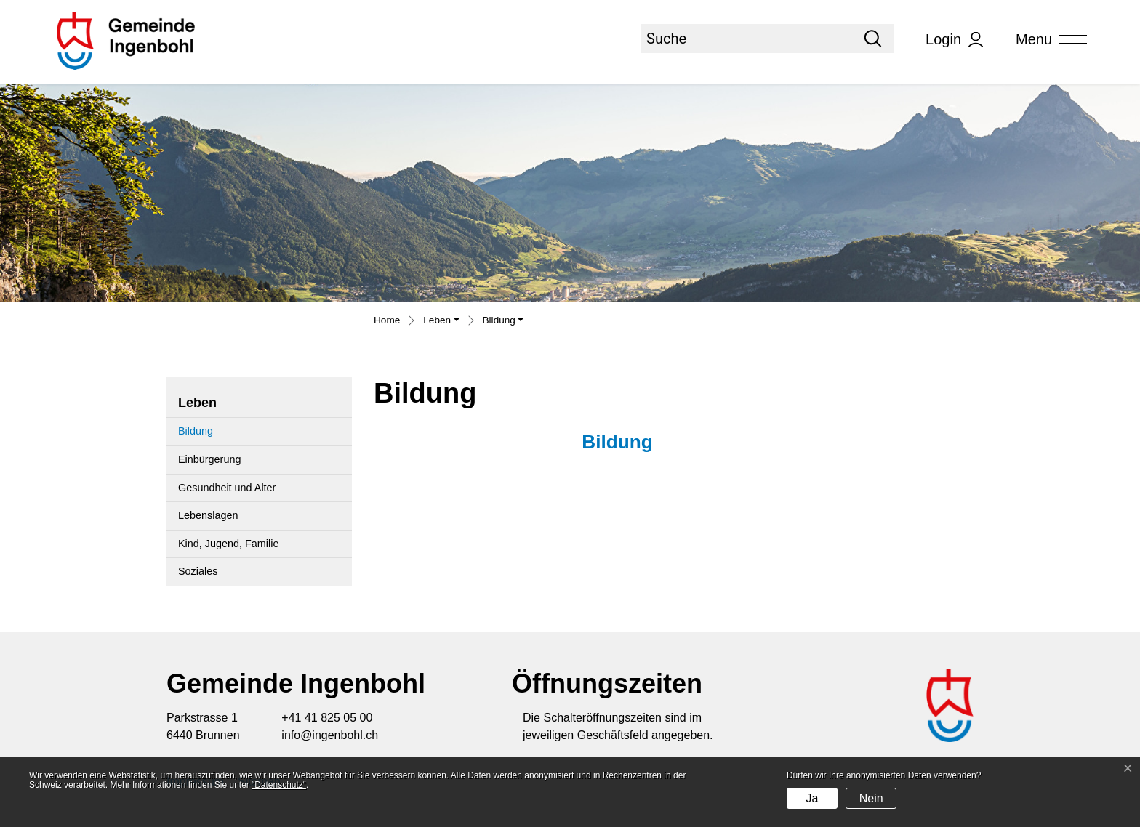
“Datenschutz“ (279, 785)
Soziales (197, 571)
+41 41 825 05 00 (326, 717)
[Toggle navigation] (1046, 40)
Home (387, 320)
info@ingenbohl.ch (329, 735)
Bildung (213, 435)
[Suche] (746, 38)
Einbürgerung (209, 459)
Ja (812, 798)
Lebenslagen (208, 515)
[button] (441, 322)
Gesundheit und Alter (227, 487)
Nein (871, 798)
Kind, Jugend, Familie (228, 543)
